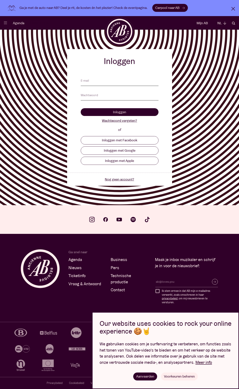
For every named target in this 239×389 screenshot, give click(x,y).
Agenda (18, 23)
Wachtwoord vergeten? (119, 120)
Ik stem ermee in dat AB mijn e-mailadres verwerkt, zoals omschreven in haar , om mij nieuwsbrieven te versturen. (186, 296)
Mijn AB (202, 23)
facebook (105, 219)
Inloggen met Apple (119, 160)
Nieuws (75, 267)
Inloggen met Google (119, 150)
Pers (115, 267)
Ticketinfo (77, 275)
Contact (118, 289)
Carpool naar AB (170, 7)
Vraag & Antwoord (84, 283)
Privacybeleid (55, 383)
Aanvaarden (145, 376)
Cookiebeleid (76, 383)
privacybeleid (170, 298)
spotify (133, 219)
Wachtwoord (89, 95)
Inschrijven (215, 282)
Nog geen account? (119, 179)
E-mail (85, 81)
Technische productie (121, 278)
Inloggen (119, 112)
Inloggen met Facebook (119, 140)
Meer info (203, 362)
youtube (119, 219)
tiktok (147, 219)
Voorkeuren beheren (179, 376)
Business (119, 259)
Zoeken (233, 23)
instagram (92, 219)
